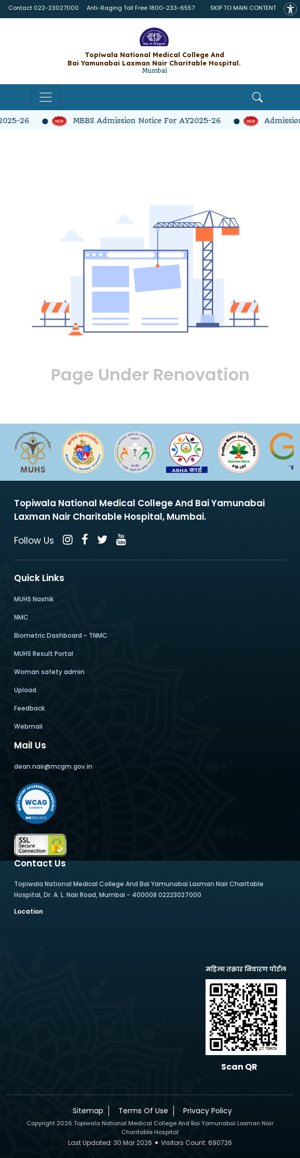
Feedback (29, 708)
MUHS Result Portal (43, 653)
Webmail (28, 726)
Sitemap (86, 1111)
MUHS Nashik (33, 599)
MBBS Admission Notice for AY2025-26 (142, 120)
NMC (21, 617)
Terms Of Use (141, 1111)
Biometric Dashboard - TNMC (60, 635)
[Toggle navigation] (45, 97)
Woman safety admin (49, 671)
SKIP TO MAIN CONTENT (243, 8)
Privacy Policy (205, 1111)
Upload (25, 690)
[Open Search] (257, 97)
